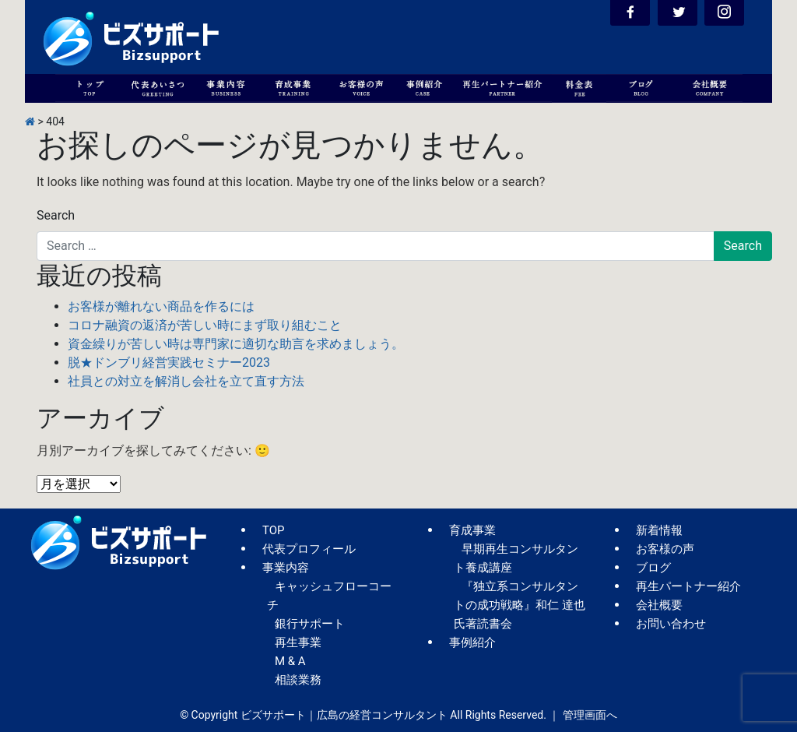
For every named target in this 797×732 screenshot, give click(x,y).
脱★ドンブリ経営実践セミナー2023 (169, 362)
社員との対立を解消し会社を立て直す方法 (186, 381)
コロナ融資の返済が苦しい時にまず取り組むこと (205, 325)
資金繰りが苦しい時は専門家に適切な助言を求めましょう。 (236, 343)
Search (56, 215)
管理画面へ (590, 715)
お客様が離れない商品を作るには (161, 306)
